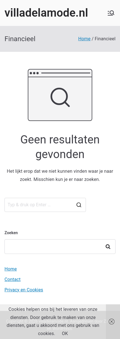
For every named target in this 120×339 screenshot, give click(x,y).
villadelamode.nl (46, 12)
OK (65, 333)
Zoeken (11, 233)
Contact (13, 279)
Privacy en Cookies (24, 290)
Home (11, 269)
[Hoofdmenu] (110, 13)
